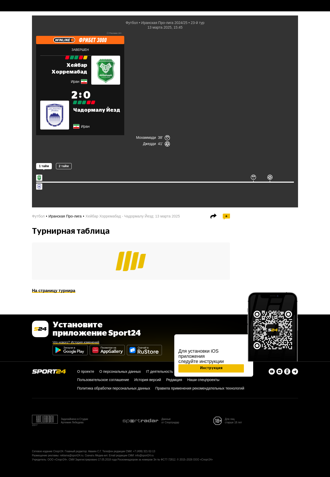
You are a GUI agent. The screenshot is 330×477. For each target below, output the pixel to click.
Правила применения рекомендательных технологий (199, 388)
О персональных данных (120, 371)
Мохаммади (146, 137)
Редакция (174, 380)
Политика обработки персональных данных (113, 388)
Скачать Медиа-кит (96, 455)
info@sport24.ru (144, 455)
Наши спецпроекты (203, 380)
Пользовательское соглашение (103, 380)
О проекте (85, 371)
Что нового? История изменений (76, 342)
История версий (147, 380)
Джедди (149, 144)
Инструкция (211, 368)
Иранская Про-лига (64, 216)
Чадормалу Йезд (96, 110)
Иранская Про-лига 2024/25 (164, 23)
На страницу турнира (53, 290)
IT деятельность (159, 371)
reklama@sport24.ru (72, 455)
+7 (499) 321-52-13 (144, 451)
